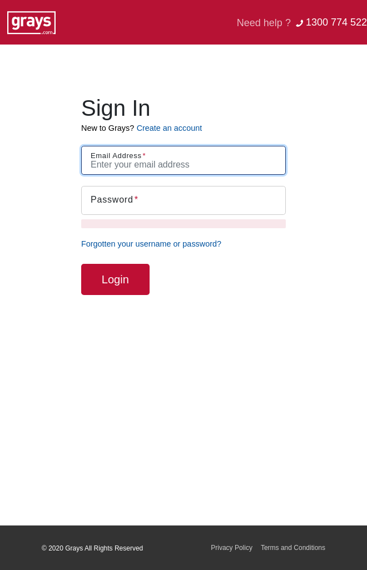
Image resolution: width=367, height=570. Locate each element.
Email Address (116, 155)
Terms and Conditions (293, 548)
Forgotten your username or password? (151, 243)
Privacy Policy (231, 548)
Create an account (169, 128)
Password (112, 199)
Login (115, 279)
